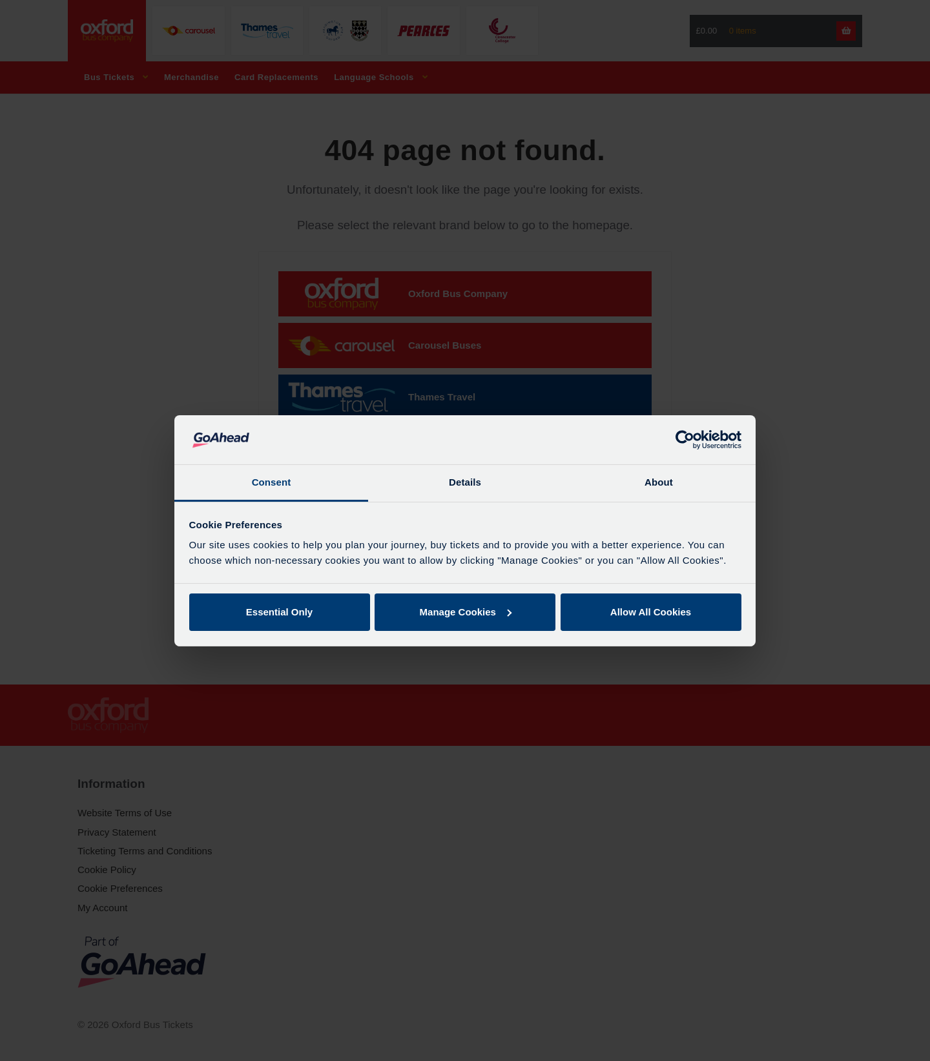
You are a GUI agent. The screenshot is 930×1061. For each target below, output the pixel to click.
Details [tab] (465, 482)
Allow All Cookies (650, 611)
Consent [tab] (271, 482)
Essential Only (279, 611)
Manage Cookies (466, 611)
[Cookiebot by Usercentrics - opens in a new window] (684, 439)
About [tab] (659, 482)
